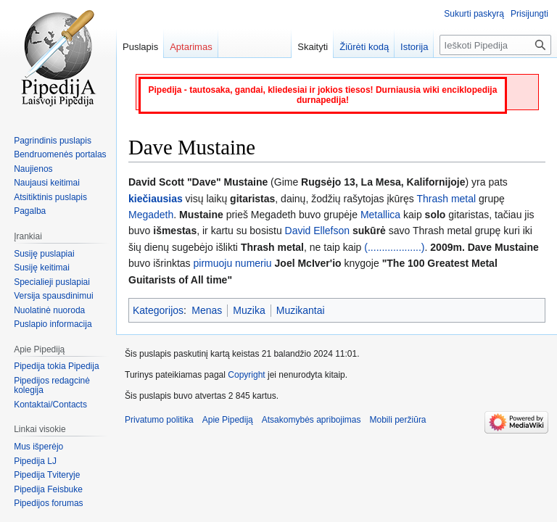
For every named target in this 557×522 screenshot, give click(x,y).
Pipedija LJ (35, 461)
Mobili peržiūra (398, 420)
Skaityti (312, 46)
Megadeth (150, 214)
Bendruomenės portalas (60, 154)
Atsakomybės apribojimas (311, 420)
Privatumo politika (159, 420)
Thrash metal (446, 198)
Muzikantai (300, 310)
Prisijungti (529, 14)
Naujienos (33, 169)
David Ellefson (317, 230)
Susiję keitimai (42, 267)
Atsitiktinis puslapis (50, 197)
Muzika (249, 310)
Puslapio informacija (52, 324)
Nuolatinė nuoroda (49, 310)
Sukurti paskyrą (474, 14)
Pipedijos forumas (48, 503)
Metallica (380, 214)
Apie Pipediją (227, 420)
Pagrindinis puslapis (52, 141)
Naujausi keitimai (47, 183)
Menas (206, 310)
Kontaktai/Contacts (50, 404)
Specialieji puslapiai (52, 282)
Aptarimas (191, 46)
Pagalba (30, 211)
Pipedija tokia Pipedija (56, 366)
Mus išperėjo (38, 447)
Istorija (414, 46)
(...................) (394, 247)
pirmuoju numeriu (232, 263)
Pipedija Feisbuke (48, 489)
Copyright (246, 375)
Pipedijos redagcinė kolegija (52, 386)
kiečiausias (155, 198)
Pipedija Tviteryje (47, 475)
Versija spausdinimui (53, 296)
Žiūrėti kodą (364, 46)
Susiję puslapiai (44, 254)
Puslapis (140, 46)
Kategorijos (158, 310)
